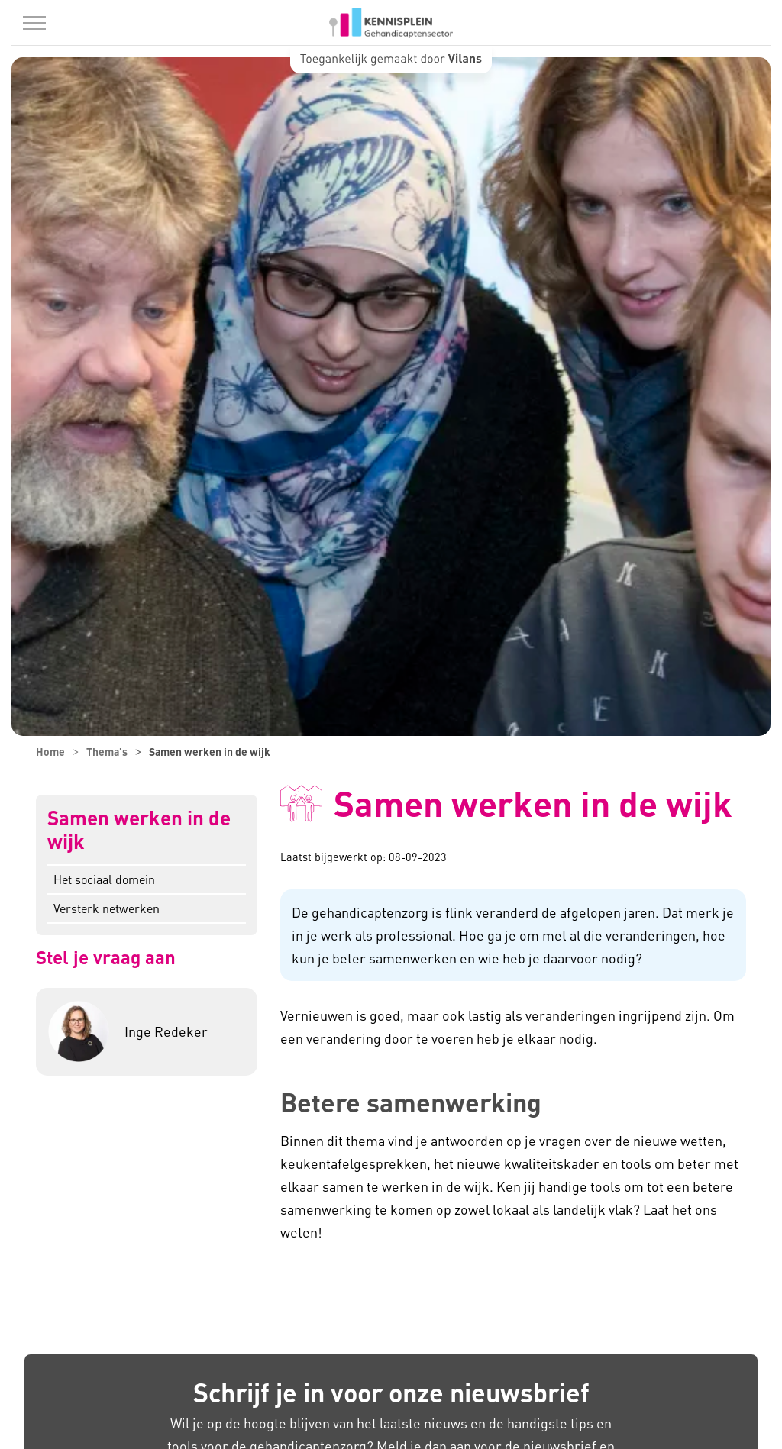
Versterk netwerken (106, 908)
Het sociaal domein (104, 879)
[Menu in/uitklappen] (34, 23)
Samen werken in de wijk (139, 829)
